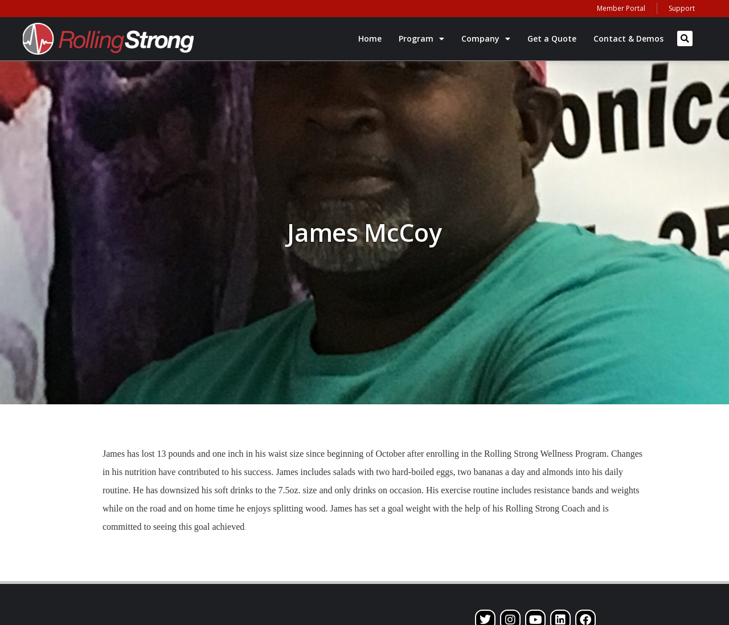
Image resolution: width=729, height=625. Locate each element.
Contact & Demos (628, 38)
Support (682, 8)
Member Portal (621, 8)
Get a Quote (551, 38)
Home (370, 38)
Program (421, 38)
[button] (685, 38)
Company (485, 38)
